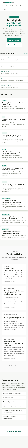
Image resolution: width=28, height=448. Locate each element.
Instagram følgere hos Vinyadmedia (12, 393)
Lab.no (8, 2)
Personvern (19, 445)
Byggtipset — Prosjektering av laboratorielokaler (10, 417)
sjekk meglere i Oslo (8, 397)
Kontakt (4, 9)
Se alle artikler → (14, 366)
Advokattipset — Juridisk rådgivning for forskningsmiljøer (12, 411)
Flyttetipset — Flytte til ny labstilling (12, 406)
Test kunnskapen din (14, 45)
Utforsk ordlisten (14, 40)
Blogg (7, 5)
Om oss (22, 5)
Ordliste (12, 5)
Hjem (3, 5)
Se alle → (25, 53)
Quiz (17, 5)
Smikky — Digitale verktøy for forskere (12, 402)
